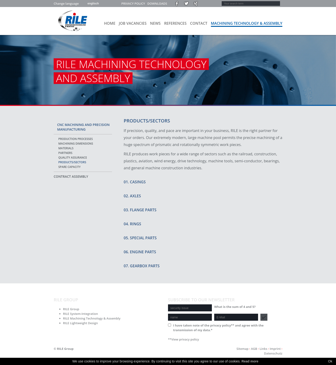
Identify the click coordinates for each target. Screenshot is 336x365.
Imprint (275, 349)
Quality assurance (72, 158)
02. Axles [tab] (132, 195)
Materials (66, 148)
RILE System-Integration (80, 314)
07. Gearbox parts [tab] (142, 265)
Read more (250, 361)
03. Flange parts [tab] (140, 209)
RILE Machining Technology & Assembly (91, 318)
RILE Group (71, 309)
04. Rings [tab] (132, 223)
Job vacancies (133, 23)
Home (109, 23)
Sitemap (242, 349)
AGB (254, 349)
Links (263, 349)
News (155, 23)
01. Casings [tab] (135, 181)
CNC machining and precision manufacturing (83, 127)
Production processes (75, 139)
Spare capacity (69, 167)
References (175, 23)
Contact (198, 23)
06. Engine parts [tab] (140, 251)
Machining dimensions (75, 144)
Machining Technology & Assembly (246, 23)
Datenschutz (273, 353)
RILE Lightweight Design (80, 323)
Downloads (157, 3)
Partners (65, 153)
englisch (93, 3)
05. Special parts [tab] (140, 237)
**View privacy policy (183, 339)
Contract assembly (71, 176)
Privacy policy (133, 3)
